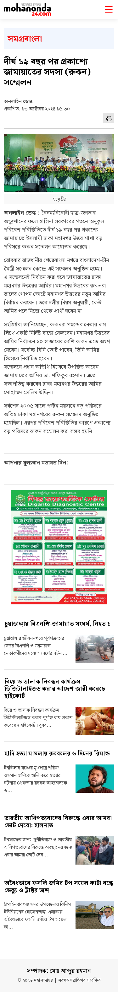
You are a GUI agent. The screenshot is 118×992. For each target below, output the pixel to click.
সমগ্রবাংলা (25, 39)
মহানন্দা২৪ (43, 980)
